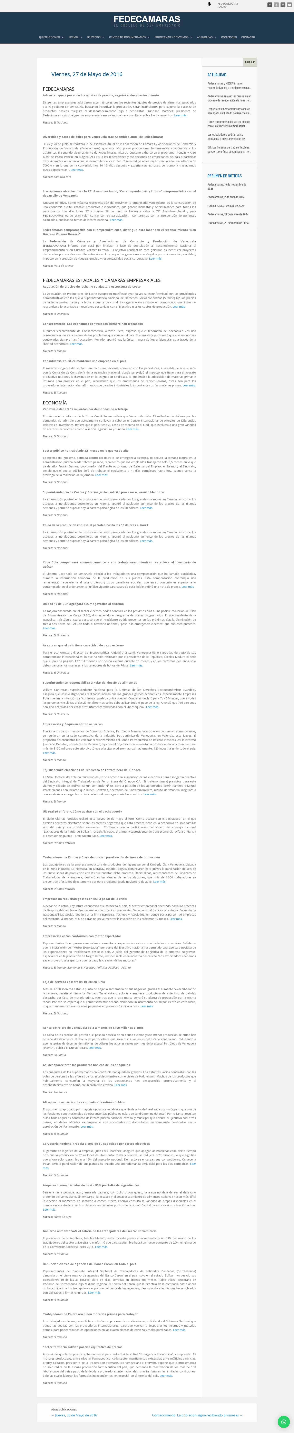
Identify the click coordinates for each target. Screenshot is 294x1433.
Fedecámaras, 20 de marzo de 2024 (228, 223)
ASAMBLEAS (205, 37)
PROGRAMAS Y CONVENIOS (172, 37)
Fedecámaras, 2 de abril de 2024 (226, 197)
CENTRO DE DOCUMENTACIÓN (127, 37)
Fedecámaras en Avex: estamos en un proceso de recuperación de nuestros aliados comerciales (229, 99)
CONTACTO (248, 37)
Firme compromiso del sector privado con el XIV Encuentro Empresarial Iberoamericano (229, 124)
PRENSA (73, 37)
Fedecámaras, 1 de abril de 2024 (226, 206)
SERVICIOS (93, 37)
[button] (284, 1422)
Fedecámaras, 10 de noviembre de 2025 (227, 187)
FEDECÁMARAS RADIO (227, 5)
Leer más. (180, 115)
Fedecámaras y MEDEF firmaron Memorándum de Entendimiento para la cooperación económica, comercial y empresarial (229, 86)
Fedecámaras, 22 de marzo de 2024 (228, 215)
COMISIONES (229, 37)
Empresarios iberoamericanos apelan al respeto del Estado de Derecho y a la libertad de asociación (229, 111)
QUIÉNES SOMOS (49, 37)
